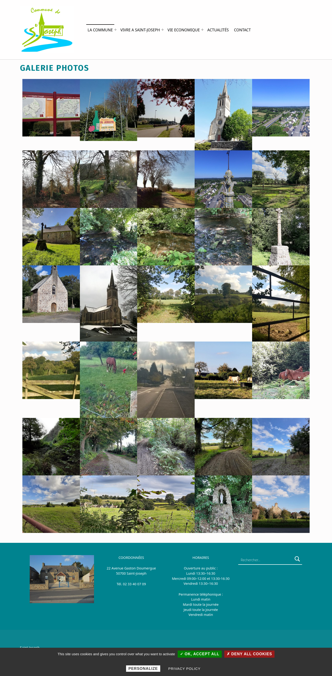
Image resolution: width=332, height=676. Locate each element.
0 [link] (124, 584)
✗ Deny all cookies (249, 654)
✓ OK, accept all (199, 654)
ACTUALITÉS (218, 30)
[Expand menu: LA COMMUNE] (115, 30)
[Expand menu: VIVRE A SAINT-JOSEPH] (162, 30)
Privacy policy (184, 669)
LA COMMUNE (100, 30)
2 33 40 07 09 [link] (135, 584)
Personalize (143, 669)
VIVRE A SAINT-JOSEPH (140, 30)
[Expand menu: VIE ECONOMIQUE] (202, 30)
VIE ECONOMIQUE (184, 30)
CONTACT (242, 30)
